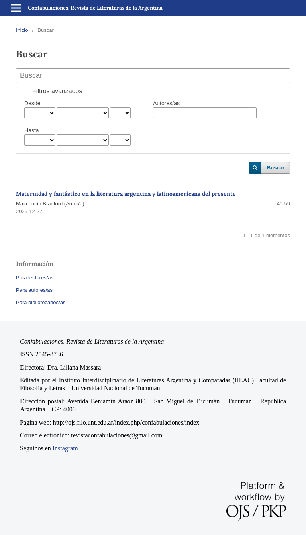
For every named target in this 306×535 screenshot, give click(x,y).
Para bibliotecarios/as (40, 302)
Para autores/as (34, 290)
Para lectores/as (34, 278)
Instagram (65, 448)
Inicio (22, 30)
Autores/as (166, 103)
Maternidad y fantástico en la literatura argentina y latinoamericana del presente (126, 193)
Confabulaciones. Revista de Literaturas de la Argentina (95, 7)
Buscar (275, 168)
